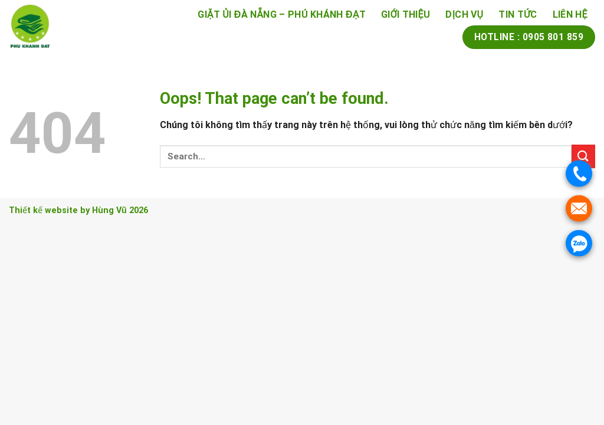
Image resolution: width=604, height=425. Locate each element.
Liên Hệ (570, 14)
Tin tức (517, 14)
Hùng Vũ (109, 210)
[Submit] (583, 156)
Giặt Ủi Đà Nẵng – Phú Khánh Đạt (282, 14)
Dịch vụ (464, 14)
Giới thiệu (405, 14)
